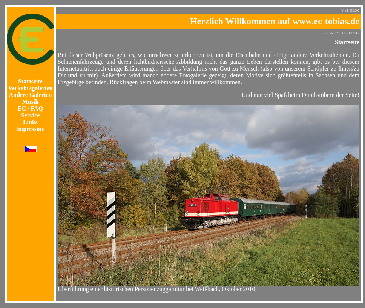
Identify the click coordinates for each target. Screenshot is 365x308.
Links (30, 122)
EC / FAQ (30, 108)
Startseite (30, 81)
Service (30, 115)
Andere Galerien (30, 95)
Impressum (30, 129)
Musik (30, 102)
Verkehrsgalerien (30, 88)
